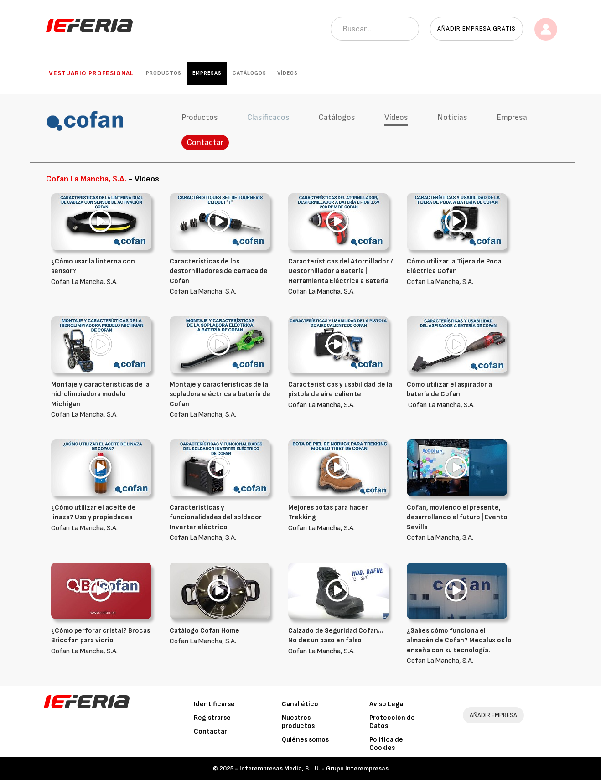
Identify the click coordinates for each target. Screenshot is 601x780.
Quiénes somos (305, 739)
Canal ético (300, 704)
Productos (163, 73)
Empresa (512, 117)
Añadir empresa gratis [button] (476, 28)
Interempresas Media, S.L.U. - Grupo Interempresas (314, 768)
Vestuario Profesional (91, 73)
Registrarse (212, 717)
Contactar (205, 142)
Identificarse (214, 704)
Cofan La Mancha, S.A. (103, 271)
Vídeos (287, 73)
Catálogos (249, 73)
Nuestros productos (298, 721)
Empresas (207, 73)
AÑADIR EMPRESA (493, 715)
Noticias (452, 117)
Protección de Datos (392, 721)
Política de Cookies (386, 743)
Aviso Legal (387, 704)
